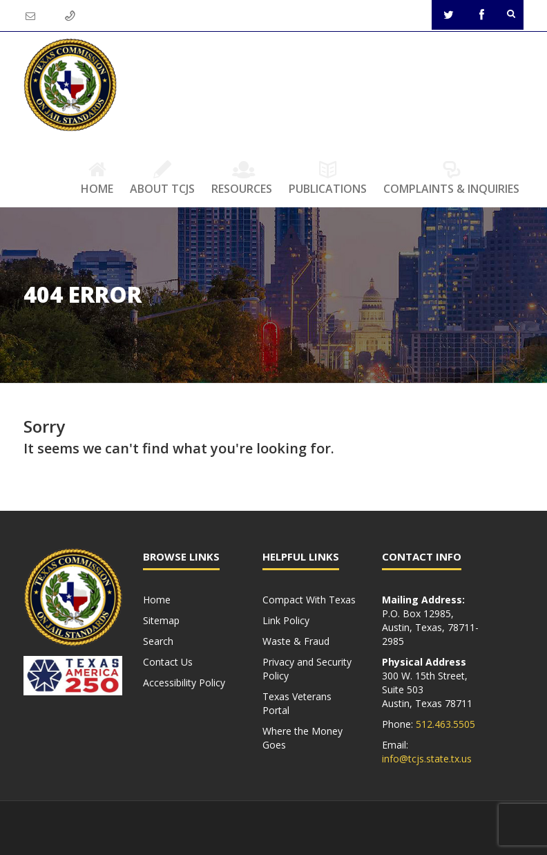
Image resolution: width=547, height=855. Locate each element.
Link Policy (285, 620)
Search (158, 641)
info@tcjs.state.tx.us (427, 758)
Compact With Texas (309, 599)
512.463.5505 (445, 724)
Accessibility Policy (184, 682)
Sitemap (161, 620)
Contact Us (168, 661)
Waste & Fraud (295, 641)
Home (97, 177)
